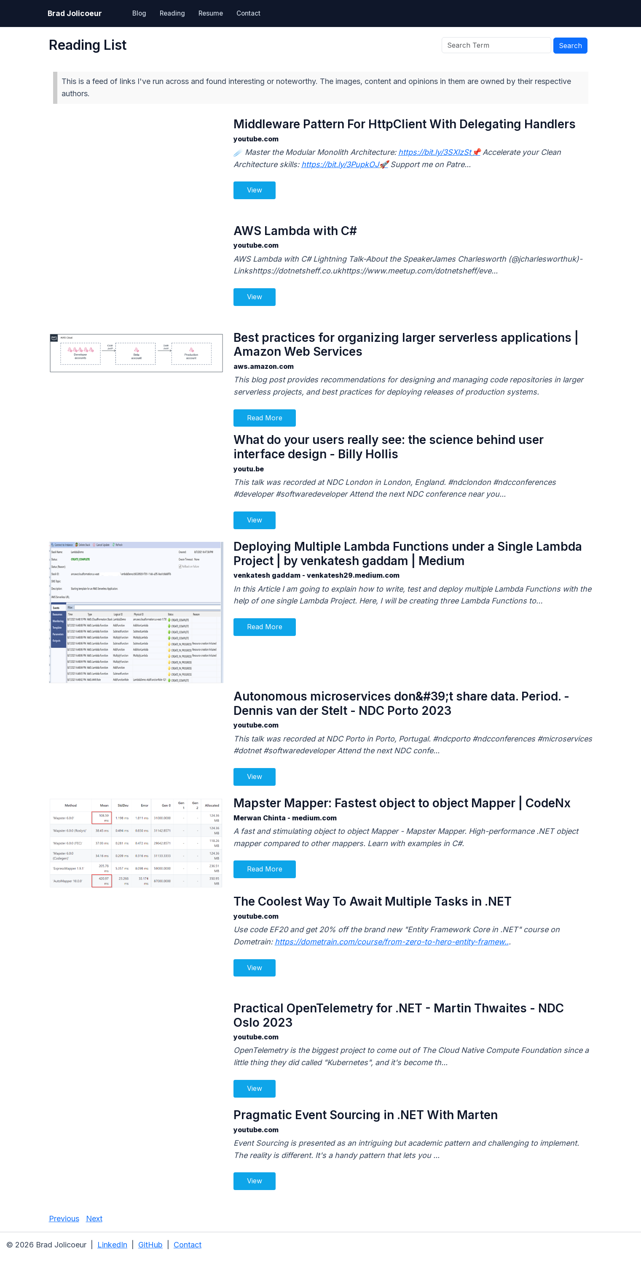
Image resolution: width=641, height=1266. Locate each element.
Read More (264, 418)
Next (94, 1218)
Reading (172, 13)
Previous (64, 1218)
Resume (210, 13)
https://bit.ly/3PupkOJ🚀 (344, 164)
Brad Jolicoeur (75, 13)
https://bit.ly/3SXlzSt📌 (439, 152)
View (254, 190)
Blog (139, 13)
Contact (248, 13)
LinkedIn (112, 1244)
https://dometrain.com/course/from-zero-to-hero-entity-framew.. (392, 941)
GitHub (150, 1244)
